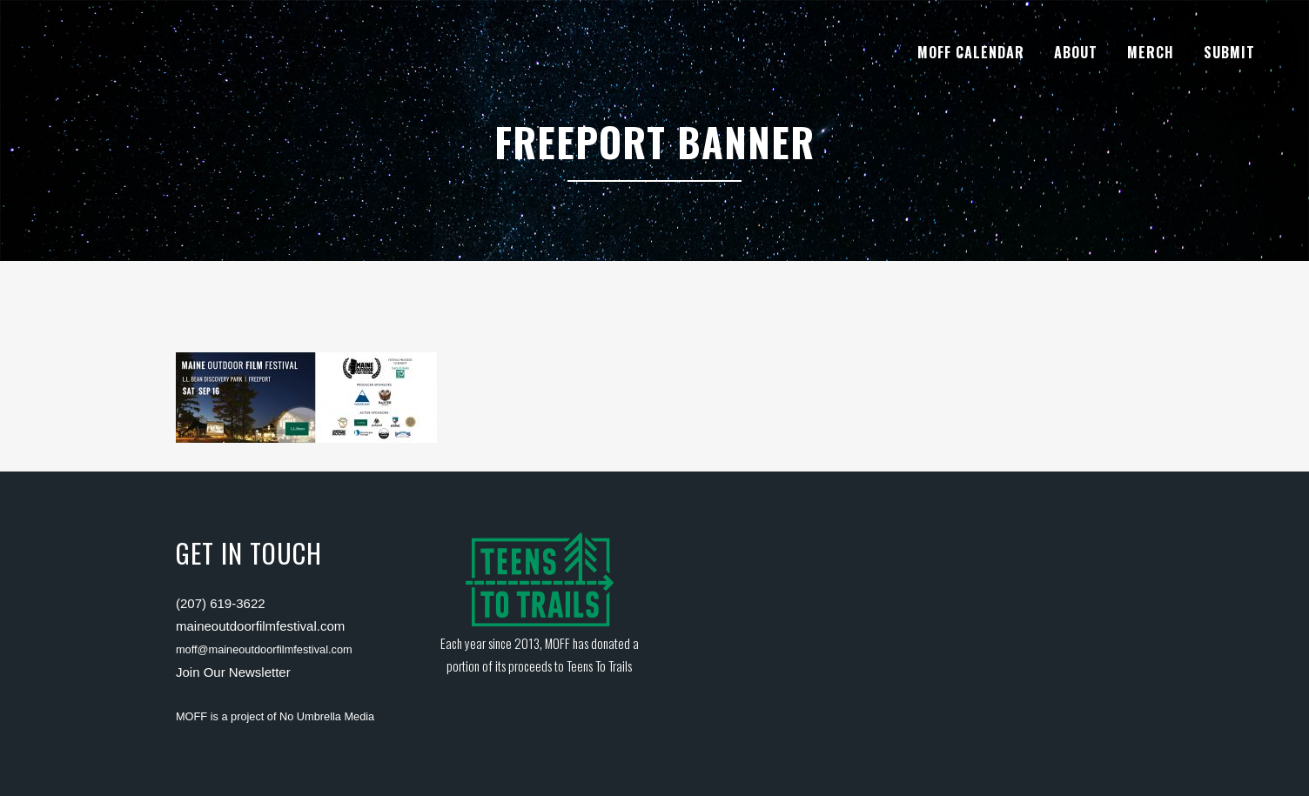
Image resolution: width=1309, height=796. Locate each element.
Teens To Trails (599, 665)
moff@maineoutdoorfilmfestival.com (264, 649)
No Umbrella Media (326, 716)
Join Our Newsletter (233, 672)
